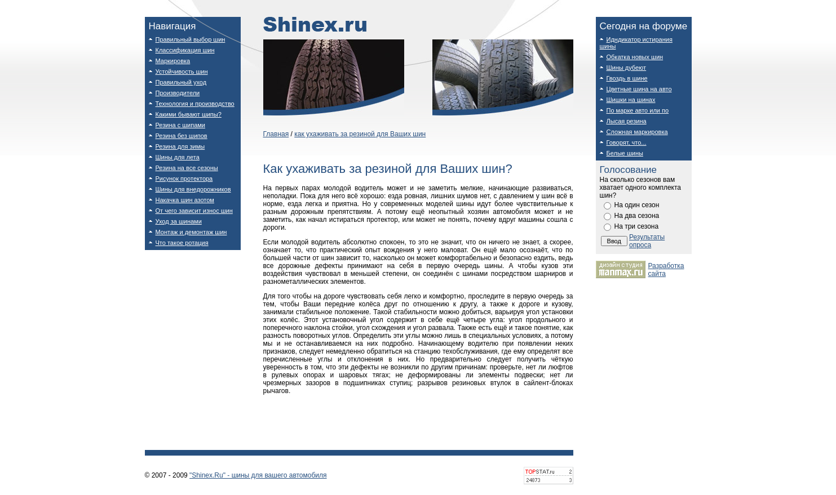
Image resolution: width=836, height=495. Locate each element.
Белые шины (625, 153)
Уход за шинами (179, 221)
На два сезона (637, 216)
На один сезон (637, 205)
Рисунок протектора (184, 178)
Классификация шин (185, 50)
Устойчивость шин (182, 71)
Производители (178, 93)
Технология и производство (195, 103)
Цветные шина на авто (639, 89)
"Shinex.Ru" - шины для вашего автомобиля (257, 475)
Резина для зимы (180, 146)
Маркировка (173, 60)
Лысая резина (627, 121)
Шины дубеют (627, 67)
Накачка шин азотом (185, 200)
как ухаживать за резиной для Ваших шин (360, 134)
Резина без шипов (181, 135)
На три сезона (636, 226)
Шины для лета (178, 157)
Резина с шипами (180, 125)
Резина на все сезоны (187, 167)
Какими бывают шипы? (189, 114)
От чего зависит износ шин (194, 210)
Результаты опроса (647, 241)
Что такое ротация (182, 242)
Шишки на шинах (631, 99)
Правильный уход (181, 82)
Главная (276, 134)
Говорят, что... (627, 142)
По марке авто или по (638, 110)
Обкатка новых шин (635, 56)
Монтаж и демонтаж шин (191, 232)
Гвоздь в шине (627, 78)
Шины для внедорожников (193, 189)
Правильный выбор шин (190, 39)
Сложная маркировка (637, 131)
